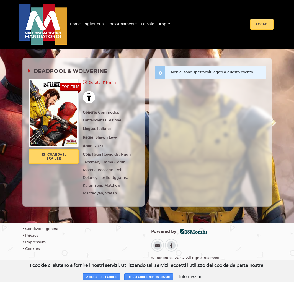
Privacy (30, 235)
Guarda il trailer (54, 156)
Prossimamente (122, 24)
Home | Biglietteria (87, 24)
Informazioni (191, 276)
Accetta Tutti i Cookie (101, 276)
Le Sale (147, 24)
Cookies (31, 249)
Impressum (34, 242)
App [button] (163, 24)
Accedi (262, 24)
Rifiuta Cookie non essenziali (149, 276)
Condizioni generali (42, 229)
